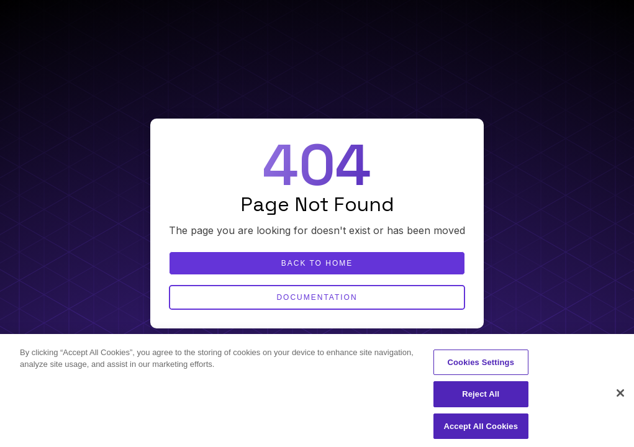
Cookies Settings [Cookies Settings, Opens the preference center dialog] (480, 365)
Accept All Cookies (480, 429)
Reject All (480, 397)
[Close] (620, 396)
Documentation (316, 297)
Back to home (317, 263)
